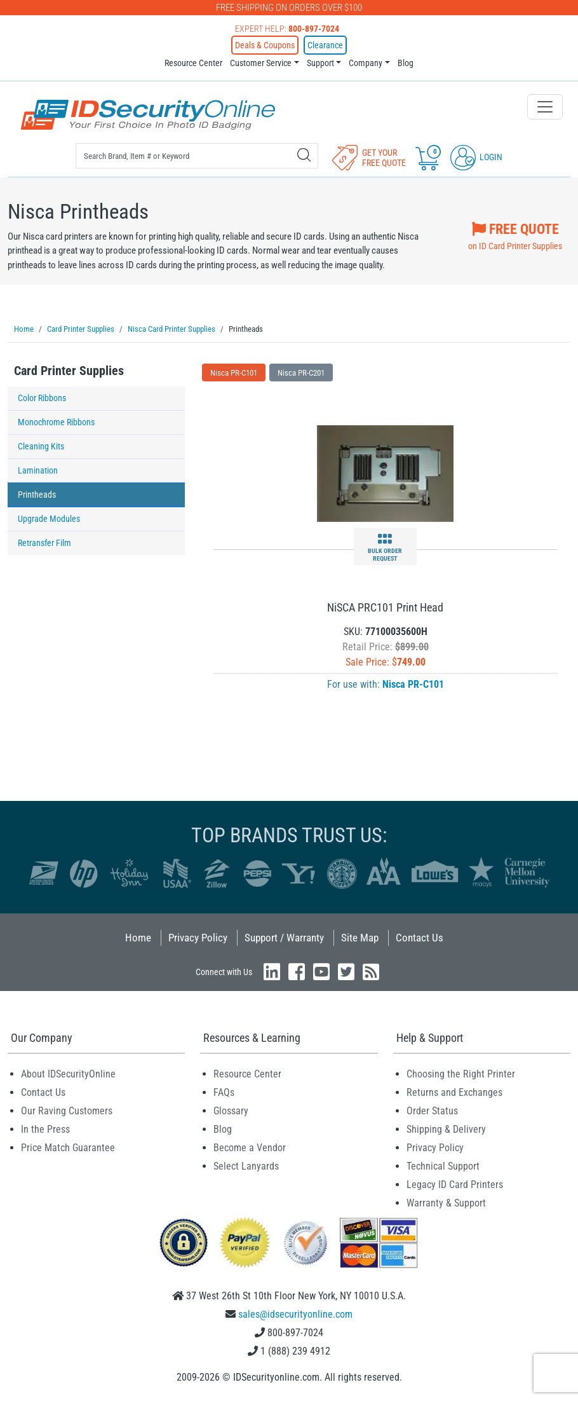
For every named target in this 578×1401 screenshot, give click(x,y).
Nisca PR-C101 (233, 372)
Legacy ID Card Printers (455, 1184)
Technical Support (443, 1165)
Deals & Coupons (265, 45)
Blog (405, 63)
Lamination (38, 470)
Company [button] (365, 63)
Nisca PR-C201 (301, 372)
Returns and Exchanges (454, 1092)
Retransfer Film (44, 542)
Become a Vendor (249, 1147)
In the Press (45, 1129)
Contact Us (419, 937)
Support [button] (320, 63)
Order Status (432, 1110)
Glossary (230, 1110)
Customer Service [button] (261, 63)
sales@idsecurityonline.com (295, 1314)
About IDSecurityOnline (68, 1073)
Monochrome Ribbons (56, 421)
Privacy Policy (197, 937)
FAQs (223, 1092)
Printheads (37, 494)
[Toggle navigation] (545, 107)
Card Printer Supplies (69, 370)
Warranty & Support (446, 1202)
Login (476, 157)
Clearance (325, 45)
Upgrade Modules (49, 518)
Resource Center (193, 63)
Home (138, 937)
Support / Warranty (284, 937)
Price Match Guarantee (68, 1147)
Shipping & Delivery (446, 1129)
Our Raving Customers (66, 1110)
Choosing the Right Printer (461, 1073)
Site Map (360, 937)
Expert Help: (287, 29)
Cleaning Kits (41, 446)
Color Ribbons (42, 397)
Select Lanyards (246, 1165)
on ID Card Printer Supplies (515, 234)
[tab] (96, 373)
